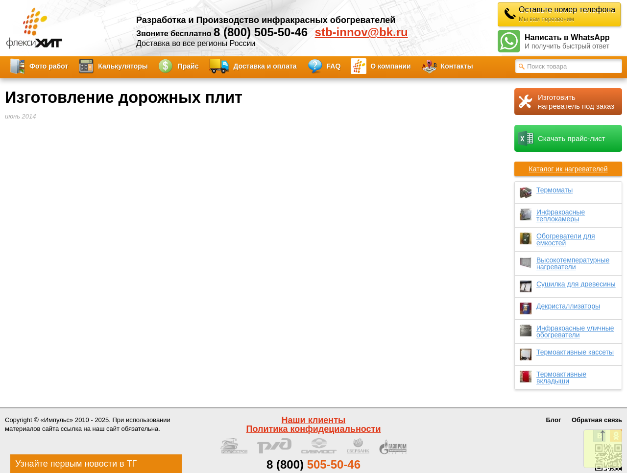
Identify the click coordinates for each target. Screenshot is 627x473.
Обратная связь (597, 420)
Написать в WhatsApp (573, 41)
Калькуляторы (122, 66)
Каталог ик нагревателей (568, 169)
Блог (553, 420)
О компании (390, 66)
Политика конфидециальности (313, 429)
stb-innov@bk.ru (361, 32)
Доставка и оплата (265, 66)
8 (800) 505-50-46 (261, 32)
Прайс (188, 66)
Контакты (457, 66)
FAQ (334, 66)
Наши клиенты (314, 420)
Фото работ (48, 66)
